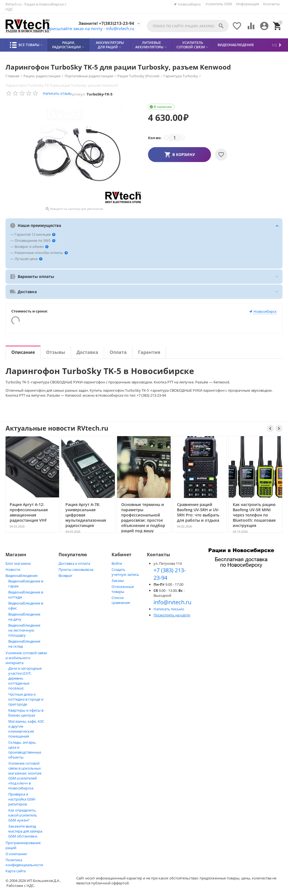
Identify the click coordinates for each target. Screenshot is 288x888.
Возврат (65, 575)
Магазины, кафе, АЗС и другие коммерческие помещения (26, 729)
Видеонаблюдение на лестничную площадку (24, 630)
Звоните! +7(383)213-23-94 (105, 23)
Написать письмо (169, 608)
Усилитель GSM (218, 3)
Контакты (271, 3)
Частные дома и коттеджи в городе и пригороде (25, 699)
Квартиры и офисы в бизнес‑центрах (25, 713)
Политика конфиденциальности (24, 862)
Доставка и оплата (74, 563)
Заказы (118, 580)
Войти (117, 563)
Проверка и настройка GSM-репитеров (22, 799)
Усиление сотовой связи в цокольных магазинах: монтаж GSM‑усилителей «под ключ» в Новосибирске (25, 776)
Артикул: (77, 94)
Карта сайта (16, 870)
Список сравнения (121, 600)
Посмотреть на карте (172, 615)
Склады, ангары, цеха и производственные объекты (24, 750)
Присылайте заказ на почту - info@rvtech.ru (87, 28)
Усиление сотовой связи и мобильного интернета (26, 657)
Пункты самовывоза (76, 569)
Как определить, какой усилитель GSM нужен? (22, 815)
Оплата (118, 352)
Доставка (87, 352)
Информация (247, 3)
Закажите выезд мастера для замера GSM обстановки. (25, 831)
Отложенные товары (123, 589)
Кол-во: (155, 137)
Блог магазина (18, 563)
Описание (23, 352)
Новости (13, 569)
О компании (16, 853)
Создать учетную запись (125, 572)
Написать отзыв (56, 93)
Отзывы (55, 352)
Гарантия (149, 352)
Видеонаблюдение (22, 575)
